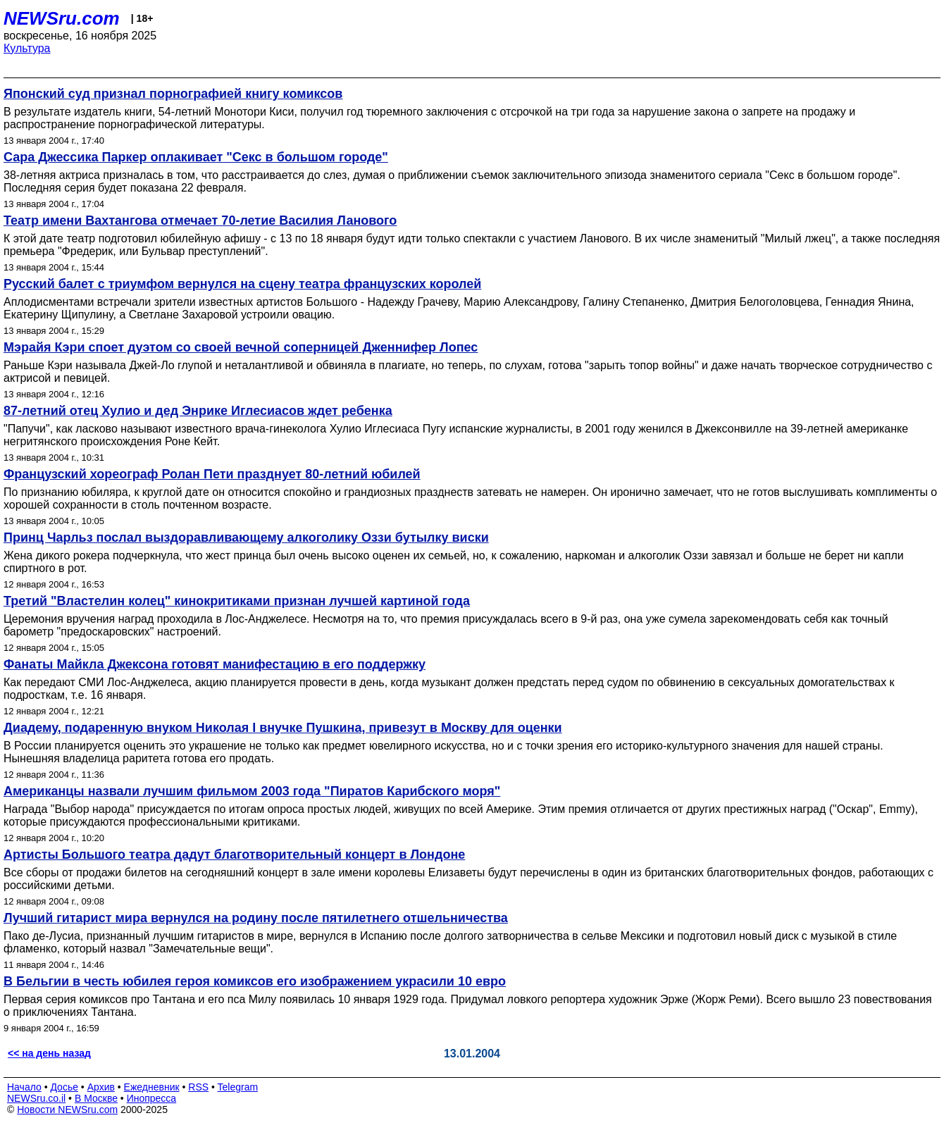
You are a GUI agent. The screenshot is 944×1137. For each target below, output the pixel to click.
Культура (27, 48)
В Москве (96, 1098)
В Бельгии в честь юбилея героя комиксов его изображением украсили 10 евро (255, 981)
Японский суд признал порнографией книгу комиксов (173, 94)
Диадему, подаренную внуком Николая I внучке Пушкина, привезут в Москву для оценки (283, 728)
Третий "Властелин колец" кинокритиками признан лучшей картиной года (237, 601)
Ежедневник (152, 1087)
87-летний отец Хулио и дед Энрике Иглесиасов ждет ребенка (198, 411)
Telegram (238, 1087)
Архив (101, 1087)
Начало (24, 1087)
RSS (198, 1087)
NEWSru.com (62, 18)
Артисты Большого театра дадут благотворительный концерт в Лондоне (234, 854)
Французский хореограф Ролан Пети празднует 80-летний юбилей (212, 474)
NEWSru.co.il (36, 1098)
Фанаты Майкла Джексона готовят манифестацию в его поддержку (215, 664)
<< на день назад (49, 1053)
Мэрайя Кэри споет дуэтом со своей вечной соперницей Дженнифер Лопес (241, 347)
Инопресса (152, 1098)
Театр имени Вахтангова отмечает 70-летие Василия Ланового (200, 220)
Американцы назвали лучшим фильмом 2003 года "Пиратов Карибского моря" (252, 791)
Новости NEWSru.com (67, 1109)
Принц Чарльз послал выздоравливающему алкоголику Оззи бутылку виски (246, 537)
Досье (64, 1087)
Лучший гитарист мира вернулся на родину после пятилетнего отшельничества (256, 918)
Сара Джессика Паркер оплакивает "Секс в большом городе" (196, 157)
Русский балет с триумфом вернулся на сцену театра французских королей (242, 284)
